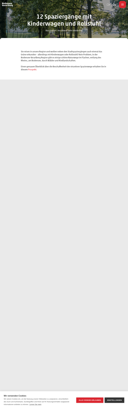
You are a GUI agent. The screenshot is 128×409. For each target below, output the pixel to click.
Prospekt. (32, 69)
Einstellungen (114, 400)
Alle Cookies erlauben (90, 400)
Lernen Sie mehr (35, 404)
